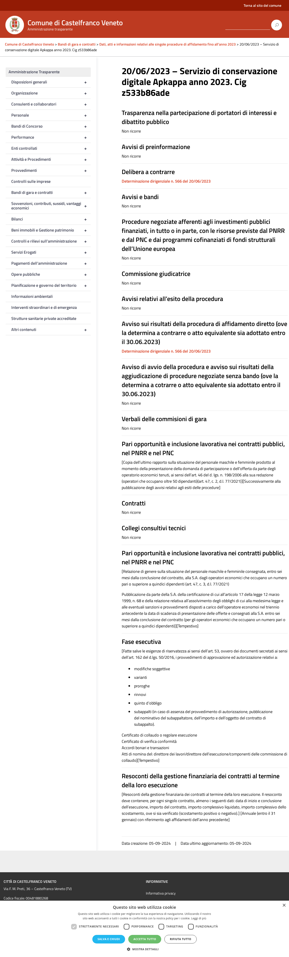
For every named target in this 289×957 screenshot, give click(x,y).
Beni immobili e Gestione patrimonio (51, 230)
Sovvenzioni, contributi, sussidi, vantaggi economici (51, 205)
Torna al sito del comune (262, 5)
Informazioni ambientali (32, 296)
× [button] (284, 905)
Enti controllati (51, 148)
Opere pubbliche (51, 274)
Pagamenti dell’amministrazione (51, 263)
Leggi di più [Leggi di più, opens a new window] (198, 918)
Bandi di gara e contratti (51, 192)
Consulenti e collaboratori (51, 104)
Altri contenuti (51, 329)
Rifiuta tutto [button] (180, 939)
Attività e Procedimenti (51, 159)
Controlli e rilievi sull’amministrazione (51, 241)
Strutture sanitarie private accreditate (43, 318)
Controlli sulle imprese (31, 181)
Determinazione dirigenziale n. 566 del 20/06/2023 (166, 181)
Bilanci (51, 219)
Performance (51, 137)
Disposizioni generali (51, 82)
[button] (144, 949)
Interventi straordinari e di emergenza (44, 307)
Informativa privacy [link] (161, 893)
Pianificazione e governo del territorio (51, 285)
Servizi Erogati (51, 252)
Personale (51, 115)
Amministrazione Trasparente (34, 72)
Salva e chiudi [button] (109, 939)
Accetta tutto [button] (144, 939)
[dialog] (144, 929)
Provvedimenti (51, 170)
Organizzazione (51, 93)
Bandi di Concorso (51, 126)
